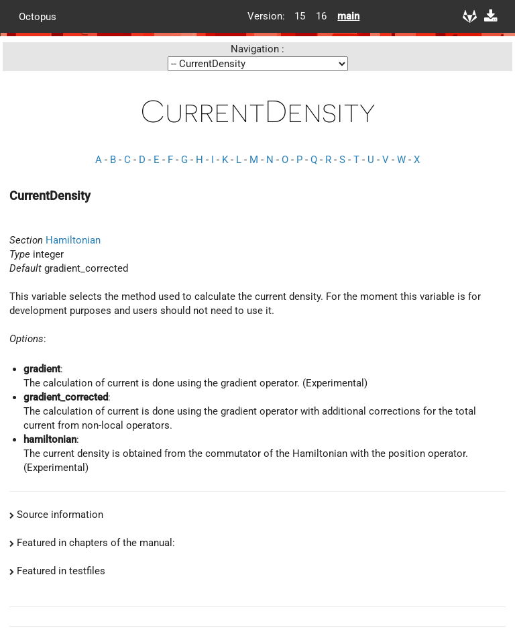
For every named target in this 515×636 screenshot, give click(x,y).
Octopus (37, 16)
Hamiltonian (73, 240)
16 (321, 16)
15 (299, 16)
